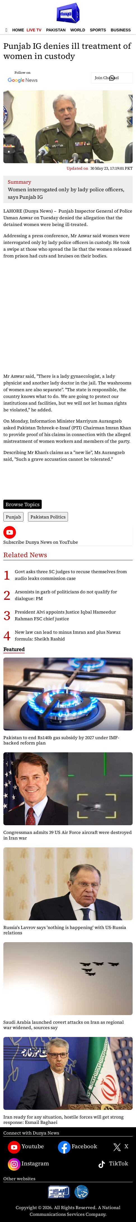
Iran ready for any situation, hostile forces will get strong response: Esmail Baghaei (63, 1119)
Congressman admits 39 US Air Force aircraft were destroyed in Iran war (67, 835)
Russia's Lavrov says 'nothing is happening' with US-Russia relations (64, 930)
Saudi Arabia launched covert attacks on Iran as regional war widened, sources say (63, 1024)
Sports (98, 30)
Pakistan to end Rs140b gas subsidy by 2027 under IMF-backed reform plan (61, 740)
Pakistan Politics (48, 517)
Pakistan (55, 30)
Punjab (13, 517)
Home (18, 30)
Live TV (34, 30)
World (77, 30)
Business (121, 30)
